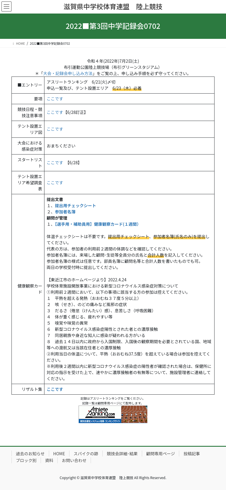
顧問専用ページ (160, 453)
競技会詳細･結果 (122, 453)
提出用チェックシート (75, 205)
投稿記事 (191, 453)
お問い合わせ (74, 460)
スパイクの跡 (86, 453)
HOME (59, 453)
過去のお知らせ (30, 453)
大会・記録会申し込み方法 (68, 73)
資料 (49, 460)
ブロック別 (26, 460)
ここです (54, 99)
